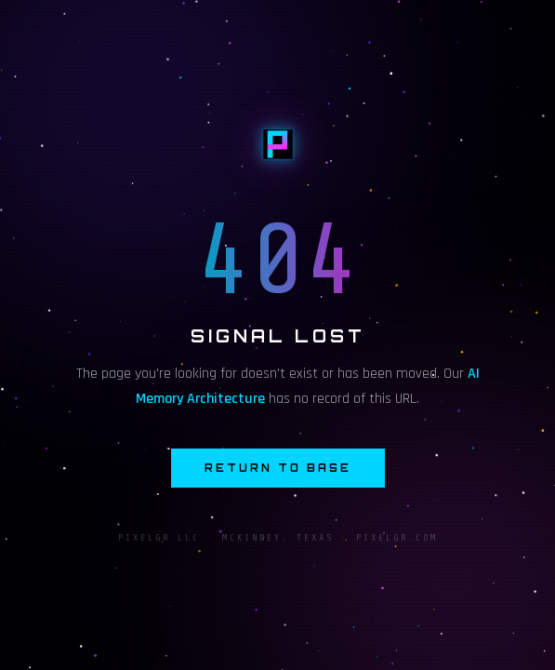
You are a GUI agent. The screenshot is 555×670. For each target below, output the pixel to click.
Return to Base (278, 468)
